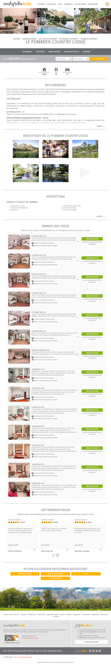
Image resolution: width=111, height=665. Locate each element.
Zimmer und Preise (54, 51)
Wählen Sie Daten (92, 239)
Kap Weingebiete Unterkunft (68, 39)
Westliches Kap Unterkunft (48, 39)
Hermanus (56, 616)
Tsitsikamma (95, 614)
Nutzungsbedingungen (25, 657)
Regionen (41, 4)
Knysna (62, 614)
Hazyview (69, 614)
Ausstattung (40, 51)
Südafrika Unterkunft (29, 39)
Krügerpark (76, 614)
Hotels (86, 574)
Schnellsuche (51, 4)
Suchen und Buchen (91, 642)
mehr (99, 126)
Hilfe (15, 657)
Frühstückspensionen (55, 574)
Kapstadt (24, 614)
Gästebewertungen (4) (71, 51)
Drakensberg (86, 614)
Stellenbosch (32, 614)
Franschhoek (41, 614)
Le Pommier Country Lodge (29, 638)
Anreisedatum (70, 59)
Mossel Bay (104, 614)
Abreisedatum (88, 59)
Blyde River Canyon (53, 614)
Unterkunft (68, 4)
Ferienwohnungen (25, 574)
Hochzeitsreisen (55, 578)
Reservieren (86, 51)
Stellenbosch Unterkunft (89, 39)
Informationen (93, 4)
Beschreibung (27, 51)
